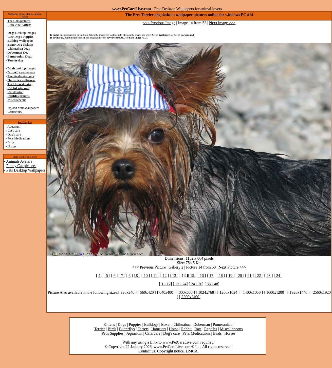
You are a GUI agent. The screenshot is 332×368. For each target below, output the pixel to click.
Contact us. (15, 112)
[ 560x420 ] (147, 292)
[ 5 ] (107, 275)
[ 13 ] (174, 275)
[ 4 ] (99, 275)
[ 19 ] (230, 275)
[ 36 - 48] (211, 284)
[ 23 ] (268, 275)
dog (15, 60)
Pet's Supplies (25, 122)
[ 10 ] (145, 275)
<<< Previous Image (159, 23)
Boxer (166, 324)
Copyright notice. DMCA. (178, 351)
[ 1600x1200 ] (275, 292)
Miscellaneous (17, 100)
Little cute (20, 25)
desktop (15, 92)
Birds (11, 142)
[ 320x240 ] (127, 292)
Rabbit (186, 329)
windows (19, 88)
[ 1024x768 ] (206, 292)
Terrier (99, 329)
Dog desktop (20, 44)
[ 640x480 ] (166, 292)
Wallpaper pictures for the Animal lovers (25, 15)
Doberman (201, 324)
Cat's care (14, 130)
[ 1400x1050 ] (251, 292)
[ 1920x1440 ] (298, 292)
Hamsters (158, 329)
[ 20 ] (240, 275)
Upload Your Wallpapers (23, 108)
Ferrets (143, 329)
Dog (18, 52)
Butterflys (127, 329)
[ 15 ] (192, 275)
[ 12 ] (164, 275)
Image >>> (222, 23)
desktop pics (21, 76)
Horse (173, 329)
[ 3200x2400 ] (190, 297)
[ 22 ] (259, 275)
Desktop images (22, 33)
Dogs (20, 56)
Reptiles (210, 329)
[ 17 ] (211, 275)
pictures (19, 96)
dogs (19, 48)
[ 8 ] (129, 275)
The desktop (19, 84)
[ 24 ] (278, 275)
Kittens (109, 324)
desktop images (22, 68)
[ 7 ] (122, 275)
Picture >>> (232, 267)
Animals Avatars (19, 161)
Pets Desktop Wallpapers (25, 170)
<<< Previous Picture (149, 267)
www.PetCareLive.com (181, 342)
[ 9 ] (137, 275)
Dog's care (14, 134)
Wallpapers (21, 40)
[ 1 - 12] (165, 284)
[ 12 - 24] (180, 284)
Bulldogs (151, 324)
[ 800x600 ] (185, 292)
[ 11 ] (155, 275)
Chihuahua (181, 324)
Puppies (135, 324)
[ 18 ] (221, 275)
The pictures (18, 21)
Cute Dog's (21, 37)
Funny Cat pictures (21, 166)
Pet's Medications (19, 138)
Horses (12, 146)
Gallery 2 (175, 267)
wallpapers (21, 72)
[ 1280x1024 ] (228, 292)
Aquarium (13, 126)
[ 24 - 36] (196, 284)
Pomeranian (222, 324)
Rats (197, 329)
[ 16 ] (202, 275)
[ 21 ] (249, 275)
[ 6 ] (114, 275)
